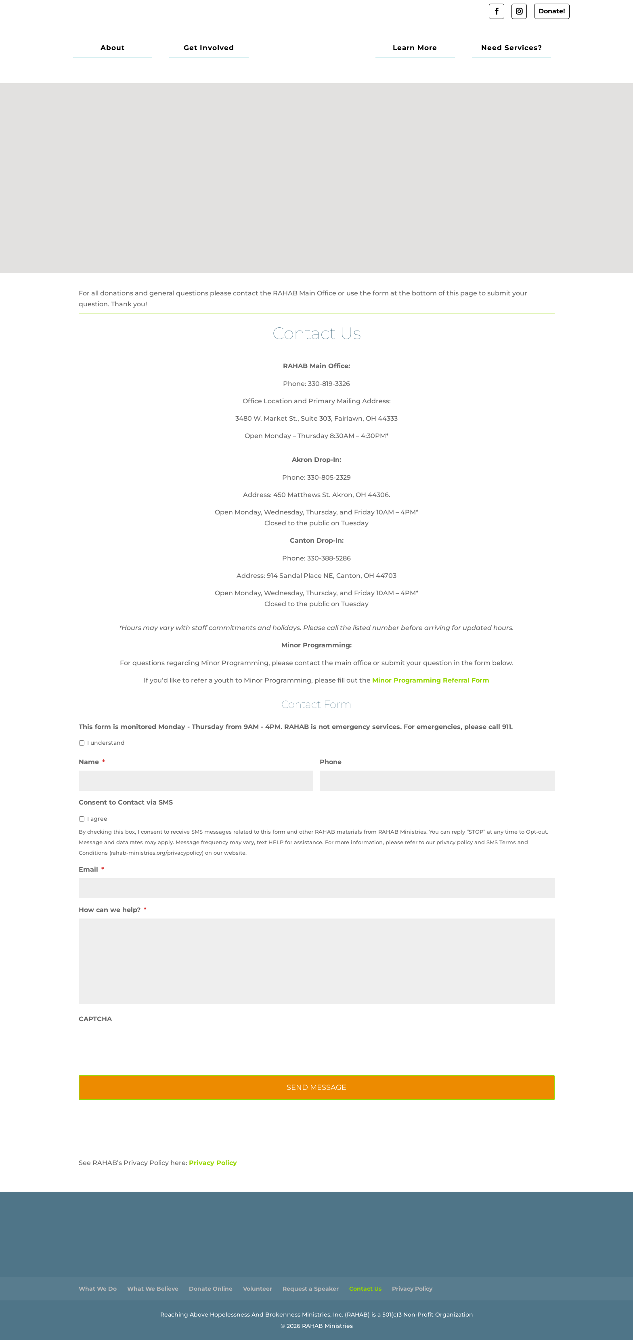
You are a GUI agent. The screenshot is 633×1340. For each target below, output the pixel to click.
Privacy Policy (213, 1163)
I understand (106, 742)
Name (92, 762)
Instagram (519, 11)
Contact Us (365, 1288)
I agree (97, 818)
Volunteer (257, 1288)
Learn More (428, 48)
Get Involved (196, 48)
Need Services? (515, 48)
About (108, 48)
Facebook (496, 11)
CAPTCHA (95, 1019)
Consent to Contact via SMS (126, 802)
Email (91, 869)
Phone (331, 762)
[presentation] (140, 1043)
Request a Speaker (311, 1288)
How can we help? (113, 910)
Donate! (552, 11)
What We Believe (152, 1288)
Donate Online (211, 1288)
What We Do (98, 1288)
